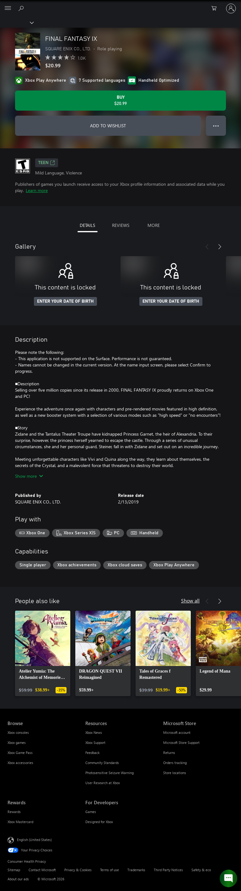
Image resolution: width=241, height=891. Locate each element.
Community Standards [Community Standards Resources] (102, 763)
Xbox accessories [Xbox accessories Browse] (20, 763)
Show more (29, 476)
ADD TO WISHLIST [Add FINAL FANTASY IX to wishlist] (108, 126)
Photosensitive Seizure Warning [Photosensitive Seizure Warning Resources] (109, 773)
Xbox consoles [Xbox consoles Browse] (18, 732)
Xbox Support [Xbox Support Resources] (95, 742)
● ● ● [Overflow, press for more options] (216, 125)
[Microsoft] (120, 4)
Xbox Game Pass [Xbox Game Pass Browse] (20, 753)
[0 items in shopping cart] (215, 8)
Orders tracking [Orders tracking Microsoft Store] (175, 763)
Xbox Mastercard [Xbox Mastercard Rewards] (20, 822)
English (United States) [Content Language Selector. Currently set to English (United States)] (34, 839)
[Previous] (207, 246)
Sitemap (14, 870)
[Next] (219, 246)
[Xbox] (16, 22)
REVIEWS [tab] (120, 225)
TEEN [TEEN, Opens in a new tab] (46, 162)
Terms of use (109, 870)
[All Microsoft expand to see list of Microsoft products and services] (7, 8)
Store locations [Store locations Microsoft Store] (174, 773)
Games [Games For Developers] (90, 812)
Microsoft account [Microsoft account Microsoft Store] (176, 732)
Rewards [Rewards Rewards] (14, 812)
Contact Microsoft (42, 870)
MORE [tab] (153, 225)
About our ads (18, 879)
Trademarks (136, 870)
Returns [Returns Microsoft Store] (169, 753)
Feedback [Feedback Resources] (92, 753)
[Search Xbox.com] (22, 8)
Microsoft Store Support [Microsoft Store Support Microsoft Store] (181, 742)
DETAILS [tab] (87, 225)
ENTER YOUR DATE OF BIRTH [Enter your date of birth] (65, 301)
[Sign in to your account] (230, 8)
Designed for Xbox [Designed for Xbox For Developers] (99, 822)
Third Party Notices (168, 870)
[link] (42, 653)
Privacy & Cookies (78, 870)
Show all (190, 600)
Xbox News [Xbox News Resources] (93, 732)
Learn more (37, 190)
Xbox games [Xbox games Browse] (17, 742)
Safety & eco (201, 870)
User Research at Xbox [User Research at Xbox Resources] (102, 783)
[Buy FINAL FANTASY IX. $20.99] (120, 101)
